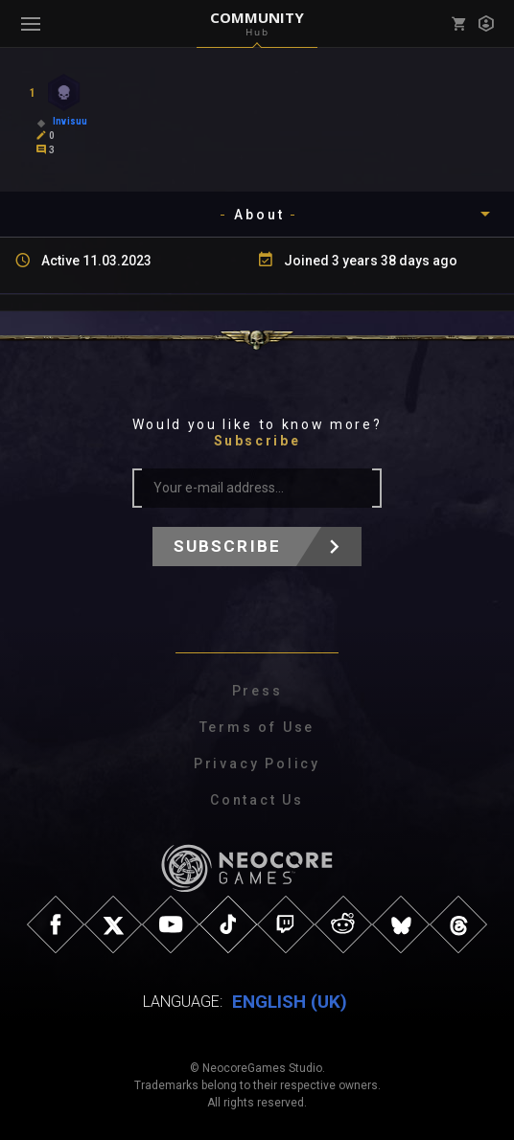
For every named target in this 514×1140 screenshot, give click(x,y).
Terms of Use (257, 727)
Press (257, 690)
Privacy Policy (257, 763)
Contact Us (257, 800)
